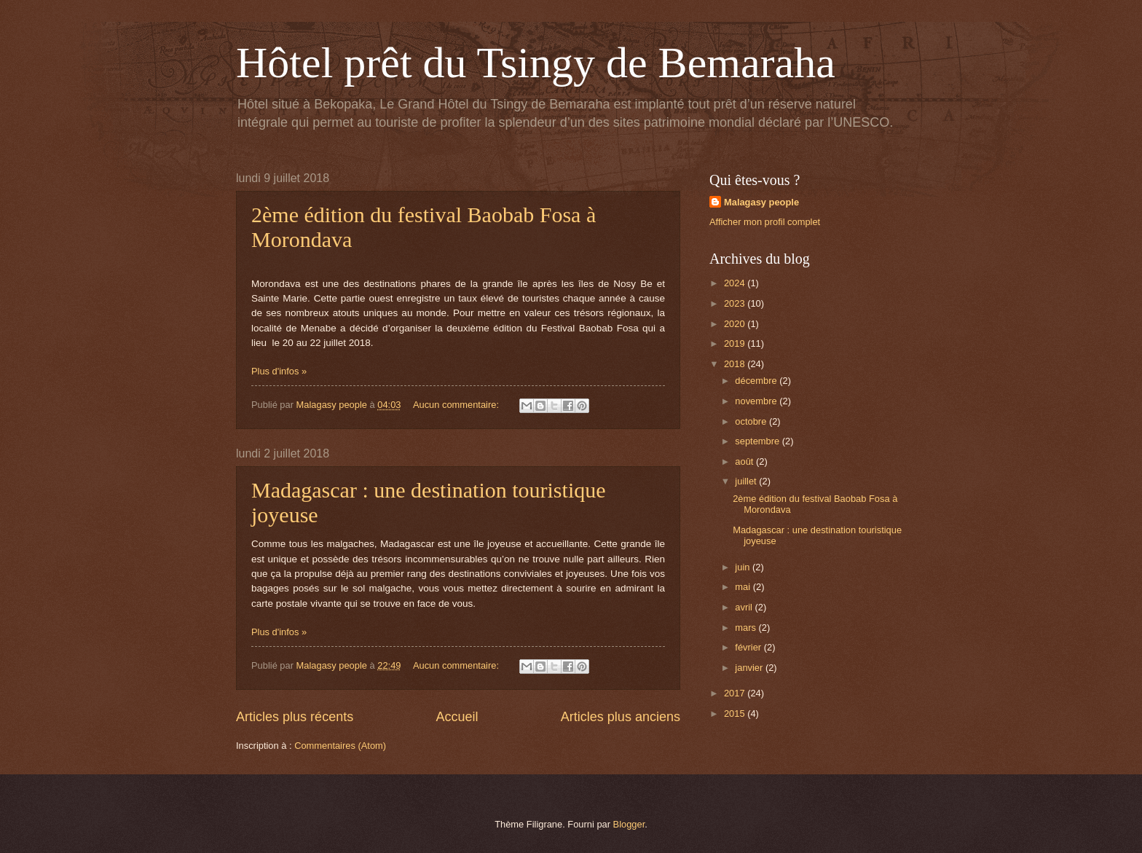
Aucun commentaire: (457, 404)
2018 (735, 363)
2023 (735, 303)
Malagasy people (761, 202)
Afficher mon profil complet (764, 221)
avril (745, 607)
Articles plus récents (294, 716)
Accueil (457, 716)
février (749, 647)
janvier (750, 667)
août (745, 461)
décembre (757, 380)
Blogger (629, 824)
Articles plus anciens (620, 716)
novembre (757, 401)
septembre (758, 441)
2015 (735, 713)
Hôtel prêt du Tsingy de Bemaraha (535, 63)
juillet (747, 481)
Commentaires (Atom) (340, 745)
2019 (735, 343)
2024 (735, 283)
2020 (735, 323)
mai (743, 586)
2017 (735, 693)
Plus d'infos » (279, 371)
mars (746, 627)
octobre (752, 421)
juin (743, 567)
